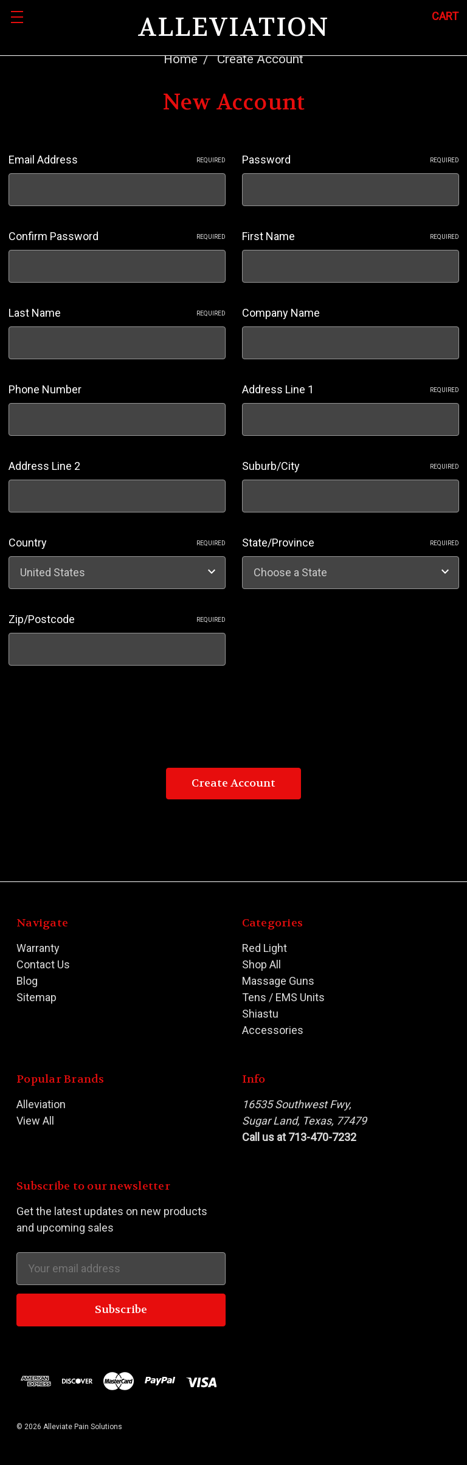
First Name (350, 236)
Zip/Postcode (117, 619)
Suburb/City (350, 466)
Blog (27, 980)
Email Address (117, 159)
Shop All (261, 964)
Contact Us (43, 964)
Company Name (281, 312)
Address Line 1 (350, 389)
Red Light (264, 948)
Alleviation (41, 1104)
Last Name (117, 312)
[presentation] (101, 711)
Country (117, 542)
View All (35, 1120)
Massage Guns (278, 980)
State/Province (350, 542)
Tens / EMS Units (283, 997)
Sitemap (36, 997)
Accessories (272, 1030)
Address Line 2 (44, 466)
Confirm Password (117, 236)
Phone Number (45, 389)
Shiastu (260, 1013)
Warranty (38, 948)
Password (350, 159)
